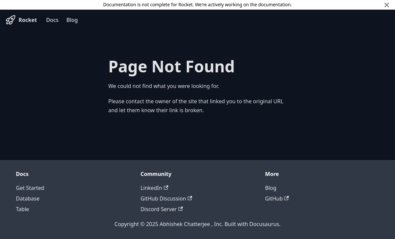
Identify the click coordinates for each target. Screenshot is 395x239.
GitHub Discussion (166, 198)
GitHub (277, 198)
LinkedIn (154, 188)
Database (27, 198)
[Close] (386, 5)
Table (22, 209)
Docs (52, 20)
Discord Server (162, 209)
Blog (72, 20)
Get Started (30, 188)
